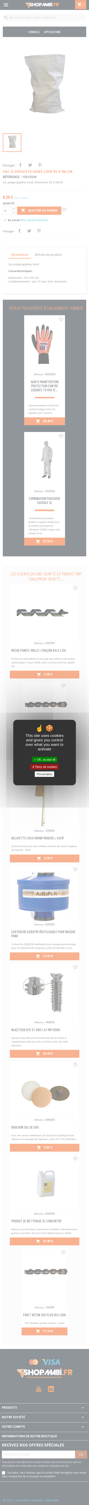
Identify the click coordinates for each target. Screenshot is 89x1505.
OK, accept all (44, 759)
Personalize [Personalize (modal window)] (44, 774)
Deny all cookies (44, 766)
